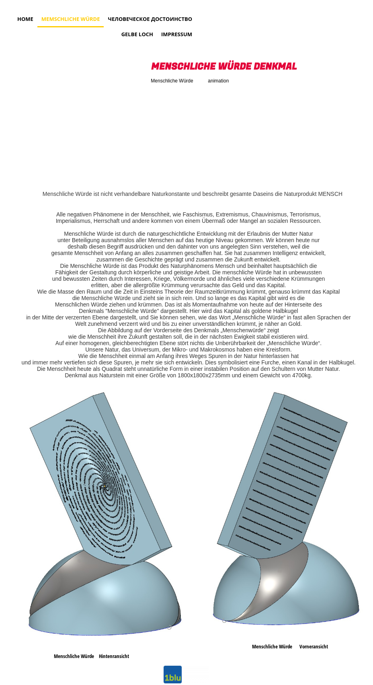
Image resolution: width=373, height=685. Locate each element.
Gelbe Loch (137, 34)
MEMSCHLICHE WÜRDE (70, 19)
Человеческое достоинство (150, 19)
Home (25, 19)
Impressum (176, 34)
